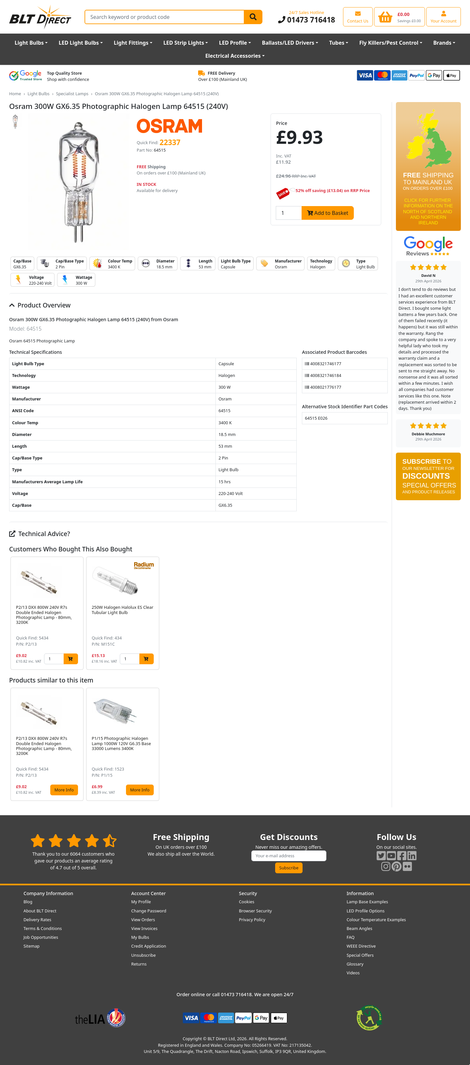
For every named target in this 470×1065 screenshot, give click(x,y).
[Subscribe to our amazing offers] (288, 855)
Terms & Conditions (43, 928)
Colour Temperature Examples (376, 919)
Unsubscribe (143, 955)
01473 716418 (306, 20)
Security (248, 893)
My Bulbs (140, 937)
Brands (442, 42)
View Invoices (144, 928)
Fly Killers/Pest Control (388, 42)
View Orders (143, 919)
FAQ (350, 937)
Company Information (48, 893)
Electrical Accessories (233, 55)
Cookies (246, 902)
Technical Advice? (39, 533)
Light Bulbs (29, 42)
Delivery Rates (37, 919)
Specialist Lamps (72, 94)
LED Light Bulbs (79, 42)
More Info (64, 790)
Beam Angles (359, 928)
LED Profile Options (365, 911)
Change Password (148, 911)
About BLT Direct (40, 911)
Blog (28, 902)
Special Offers (360, 955)
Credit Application (148, 946)
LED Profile (233, 42)
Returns (139, 964)
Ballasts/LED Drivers (288, 42)
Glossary (355, 964)
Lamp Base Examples (367, 902)
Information (360, 893)
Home (15, 94)
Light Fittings (131, 42)
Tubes (337, 42)
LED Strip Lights (183, 42)
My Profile (141, 902)
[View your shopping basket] (399, 16)
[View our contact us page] (358, 16)
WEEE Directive (361, 946)
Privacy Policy (252, 919)
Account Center (148, 893)
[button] (382, 613)
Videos (353, 973)
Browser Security (255, 911)
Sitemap (31, 946)
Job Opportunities (41, 937)
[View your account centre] (443, 16)
